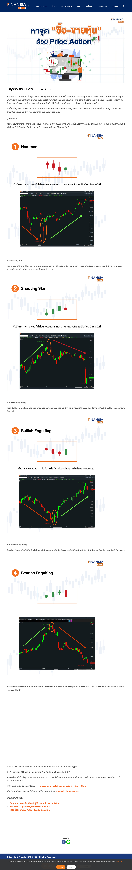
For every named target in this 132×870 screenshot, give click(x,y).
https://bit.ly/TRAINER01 (67, 791)
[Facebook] (64, 842)
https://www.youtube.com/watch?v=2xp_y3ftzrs (62, 786)
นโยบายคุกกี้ (119, 862)
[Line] (68, 842)
